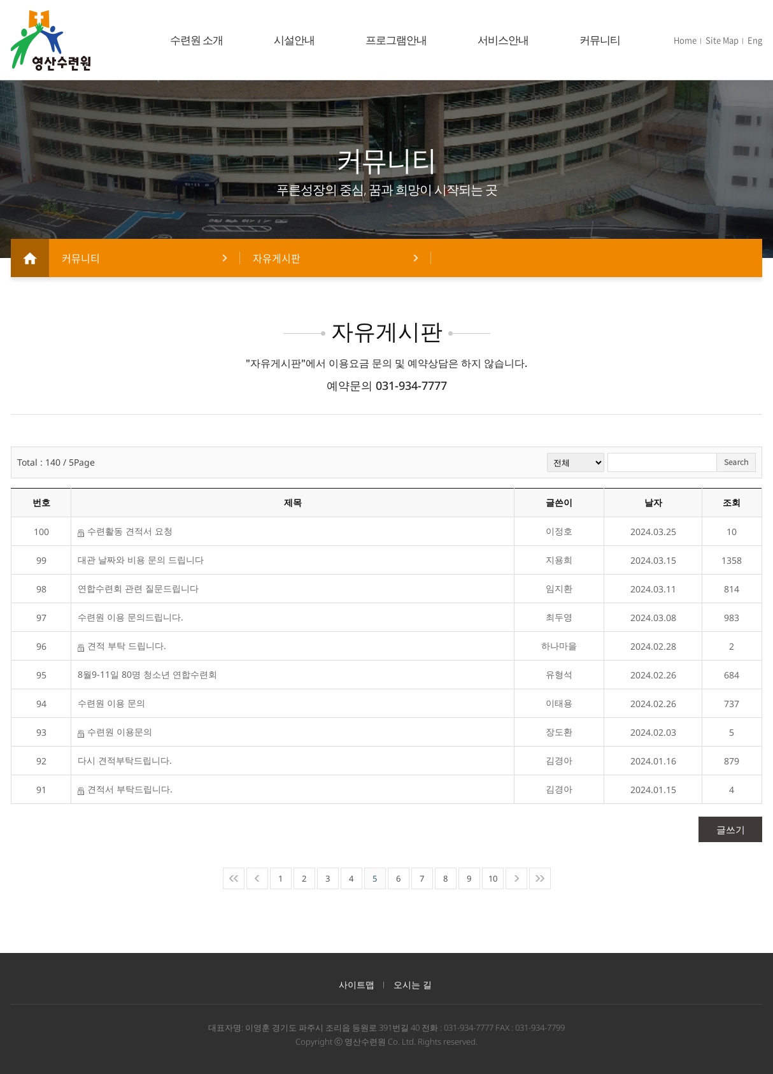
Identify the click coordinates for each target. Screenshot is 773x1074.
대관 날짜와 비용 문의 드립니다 (141, 560)
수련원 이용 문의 (111, 703)
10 (492, 878)
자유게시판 (277, 258)
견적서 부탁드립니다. (125, 789)
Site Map (722, 40)
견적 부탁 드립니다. (122, 646)
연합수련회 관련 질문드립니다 (138, 588)
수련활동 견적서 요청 (125, 531)
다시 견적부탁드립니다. (125, 760)
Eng (755, 40)
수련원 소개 (196, 39)
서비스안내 (503, 39)
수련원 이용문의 (115, 732)
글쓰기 (730, 829)
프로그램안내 (396, 39)
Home (685, 40)
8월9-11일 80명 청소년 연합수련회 (147, 674)
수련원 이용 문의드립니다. (130, 617)
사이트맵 (356, 984)
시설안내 (294, 39)
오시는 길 (413, 984)
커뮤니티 (599, 39)
